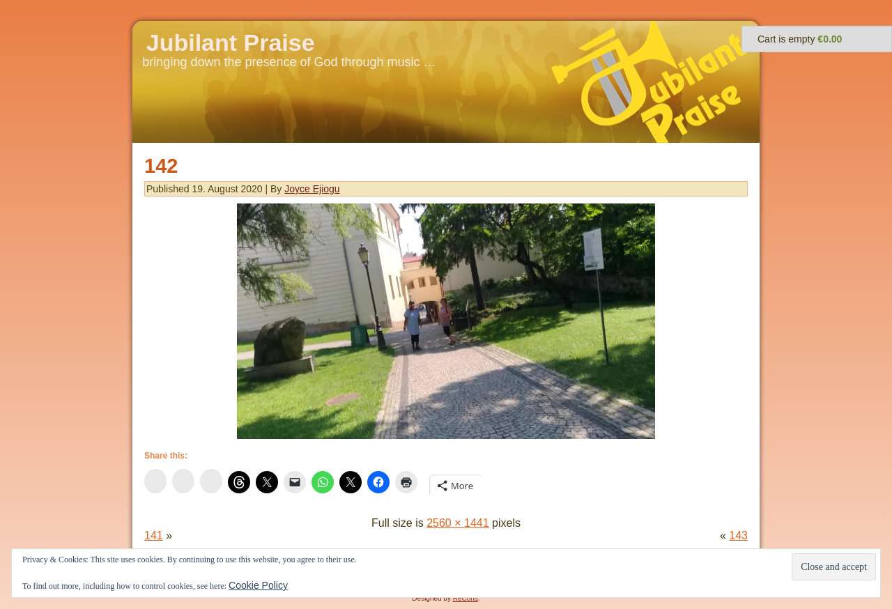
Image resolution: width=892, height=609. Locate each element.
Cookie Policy (258, 585)
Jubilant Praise (230, 42)
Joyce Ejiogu (311, 188)
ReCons (465, 598)
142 (161, 166)
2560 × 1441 (457, 523)
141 (153, 535)
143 (738, 535)
